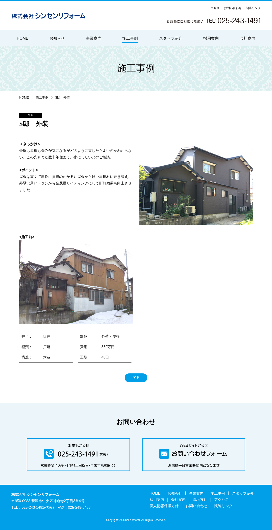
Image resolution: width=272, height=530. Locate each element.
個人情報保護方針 (164, 506)
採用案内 (211, 38)
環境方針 (200, 499)
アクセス (213, 8)
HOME (22, 38)
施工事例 (130, 38)
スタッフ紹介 (170, 38)
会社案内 (247, 38)
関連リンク (253, 8)
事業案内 (93, 38)
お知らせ (57, 38)
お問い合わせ (233, 8)
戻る (136, 378)
